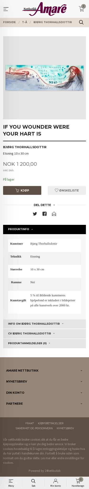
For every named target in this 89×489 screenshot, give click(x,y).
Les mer (46, 458)
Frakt (29, 423)
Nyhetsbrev (65, 428)
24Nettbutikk (53, 471)
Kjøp (22, 190)
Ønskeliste (67, 190)
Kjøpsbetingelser (51, 423)
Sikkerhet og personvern (34, 428)
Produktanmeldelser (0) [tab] (27, 343)
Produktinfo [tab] (18, 229)
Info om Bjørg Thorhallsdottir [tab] (34, 323)
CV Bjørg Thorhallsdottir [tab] (29, 333)
